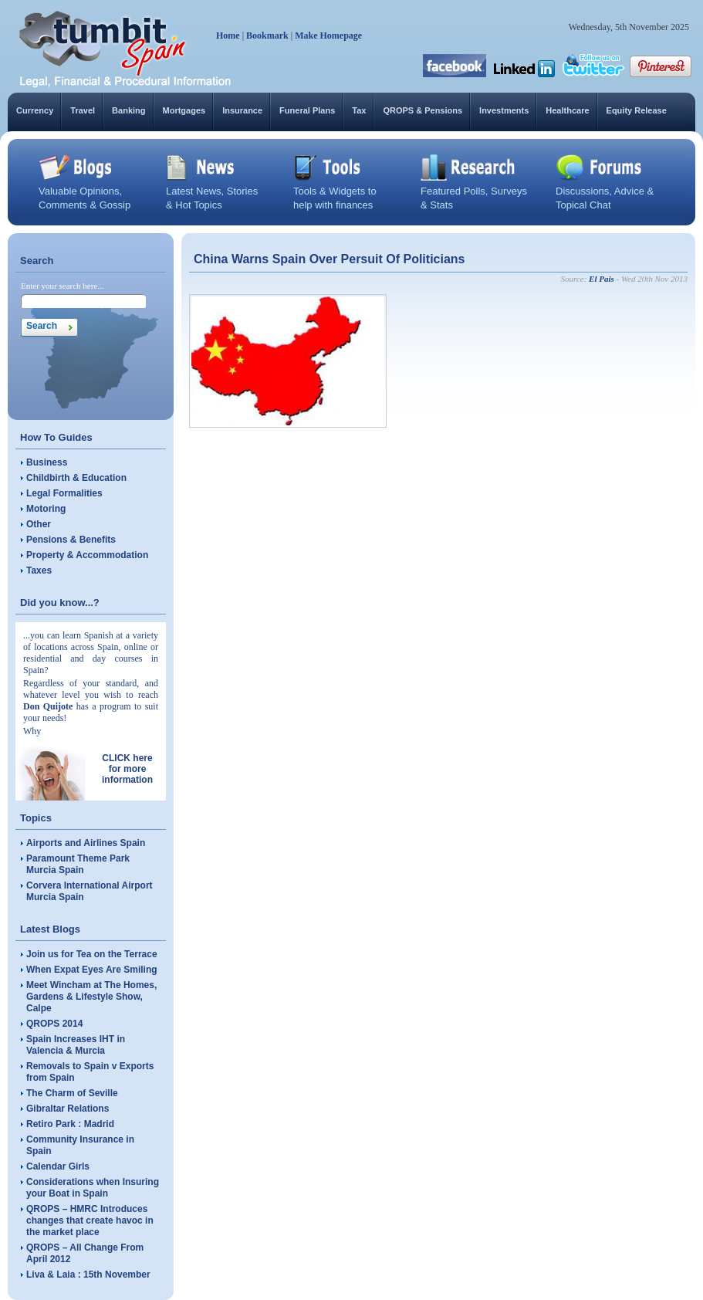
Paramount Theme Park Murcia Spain (78, 864)
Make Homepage (328, 35)
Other (38, 524)
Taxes (39, 570)
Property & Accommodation (87, 555)
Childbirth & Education (76, 477)
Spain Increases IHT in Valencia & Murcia (75, 1045)
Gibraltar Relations (67, 1108)
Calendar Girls (58, 1166)
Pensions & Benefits (71, 539)
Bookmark (267, 35)
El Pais (601, 278)
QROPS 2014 (54, 1023)
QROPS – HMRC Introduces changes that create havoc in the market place (90, 1220)
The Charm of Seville (72, 1093)
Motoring (46, 508)
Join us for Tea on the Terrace (91, 954)
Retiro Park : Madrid (70, 1124)
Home (228, 35)
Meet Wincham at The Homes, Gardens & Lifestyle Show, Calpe (91, 997)
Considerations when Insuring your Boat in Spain (92, 1187)
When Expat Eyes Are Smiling (91, 969)
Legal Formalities (64, 493)
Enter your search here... (62, 285)
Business (46, 462)
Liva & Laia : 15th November (88, 1274)
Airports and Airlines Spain (85, 843)
